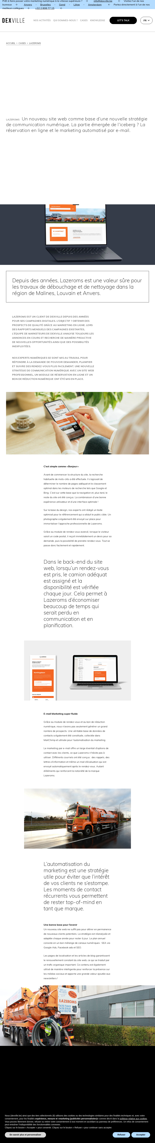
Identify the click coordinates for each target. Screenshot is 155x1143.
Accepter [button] (140, 1134)
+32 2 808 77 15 (44, 8)
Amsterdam (95, 4)
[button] (146, 20)
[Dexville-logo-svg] (13, 20)
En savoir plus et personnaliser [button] (25, 1134)
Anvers (28, 4)
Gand (62, 4)
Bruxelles (45, 4)
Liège (77, 4)
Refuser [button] (121, 1134)
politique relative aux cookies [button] (133, 1118)
